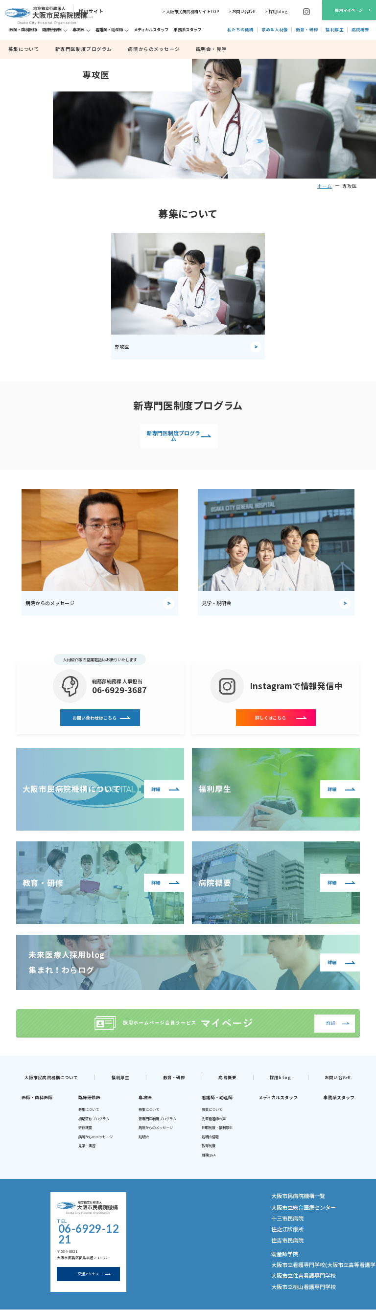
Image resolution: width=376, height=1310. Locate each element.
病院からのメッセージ (128, 49)
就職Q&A (208, 1153)
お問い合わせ (338, 1075)
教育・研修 (174, 1075)
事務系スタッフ (339, 1095)
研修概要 (85, 1126)
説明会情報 (210, 1134)
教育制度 (208, 1144)
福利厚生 (120, 1075)
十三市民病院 (283, 1212)
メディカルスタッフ (278, 1095)
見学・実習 (86, 1144)
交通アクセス (88, 1258)
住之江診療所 (283, 1221)
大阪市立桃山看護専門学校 (294, 1267)
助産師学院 (281, 1241)
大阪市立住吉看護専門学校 (294, 1259)
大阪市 (29, 1302)
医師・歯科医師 (37, 1095)
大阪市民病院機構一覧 (293, 1193)
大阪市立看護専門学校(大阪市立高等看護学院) (311, 1250)
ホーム (324, 185)
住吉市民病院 (283, 1229)
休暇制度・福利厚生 (217, 1126)
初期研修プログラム (93, 1116)
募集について (20, 49)
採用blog (280, 1075)
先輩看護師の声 (214, 1116)
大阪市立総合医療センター (294, 1203)
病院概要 (227, 1075)
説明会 (144, 1134)
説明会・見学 (176, 49)
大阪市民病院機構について (51, 1075)
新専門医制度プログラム (70, 49)
